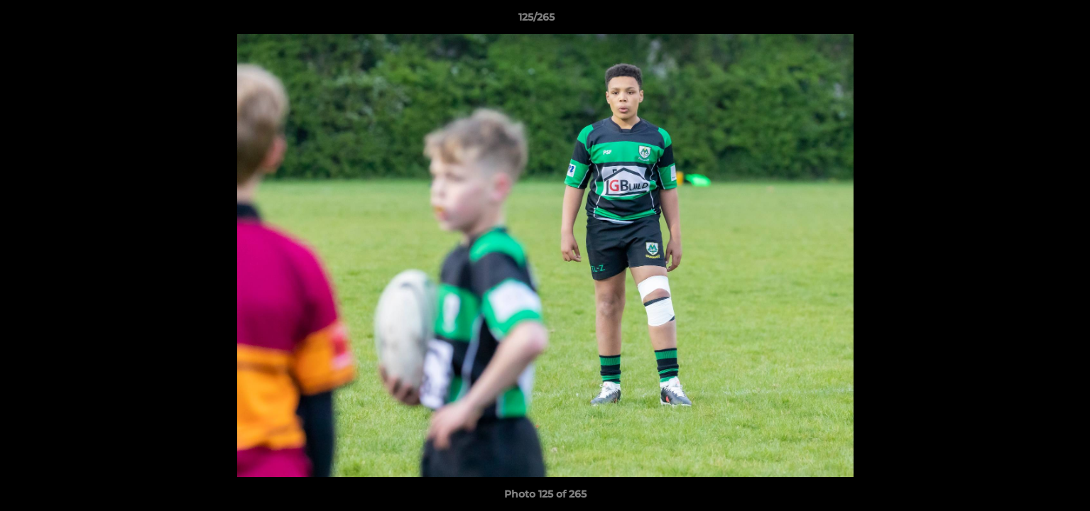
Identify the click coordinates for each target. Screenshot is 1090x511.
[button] (1030, 20)
